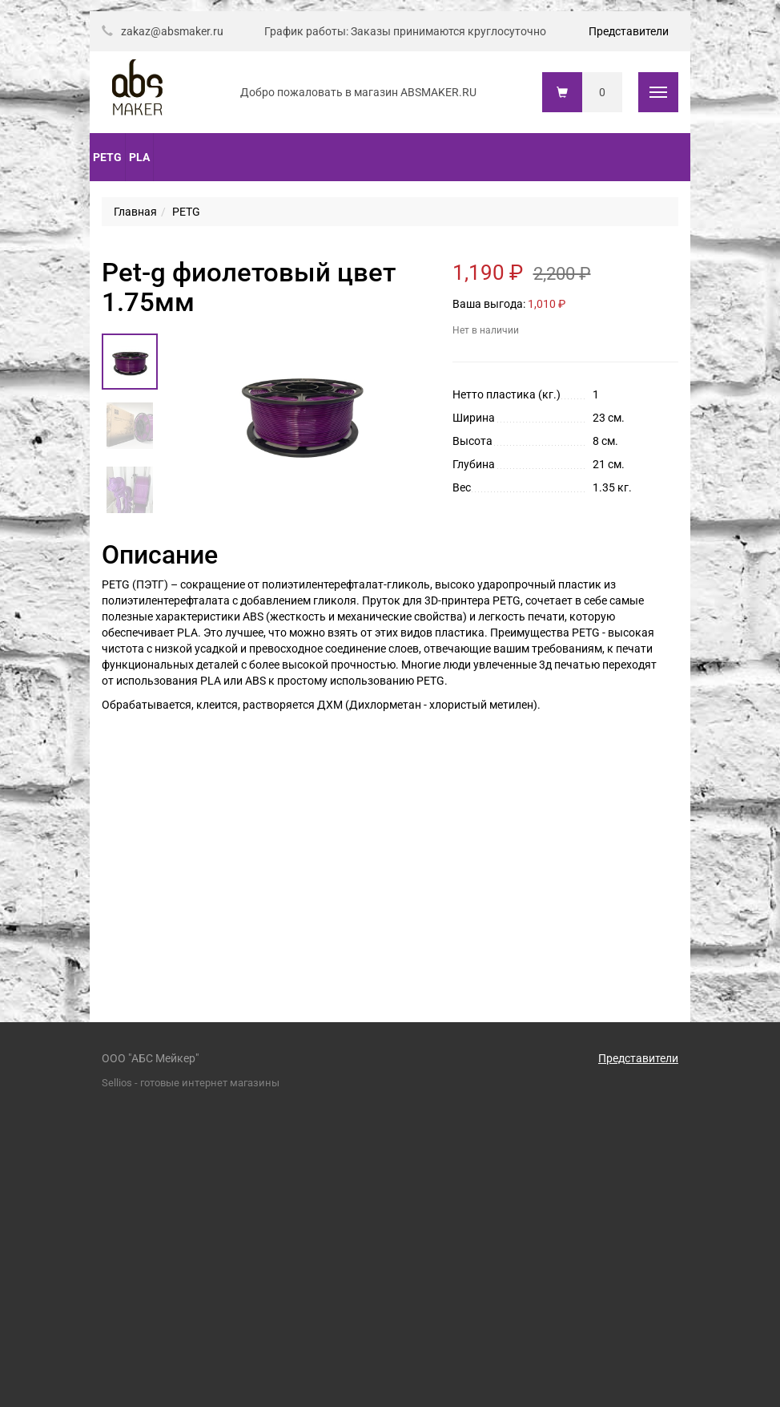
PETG (107, 157)
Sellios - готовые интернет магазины (190, 1083)
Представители (629, 31)
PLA (139, 157)
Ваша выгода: (488, 303)
